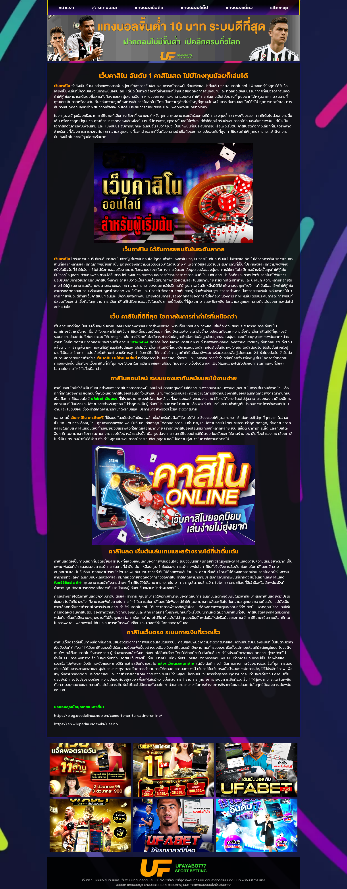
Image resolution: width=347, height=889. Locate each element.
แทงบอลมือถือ (149, 7)
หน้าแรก (66, 7)
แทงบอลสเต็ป (194, 7)
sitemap (279, 7)
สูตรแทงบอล (104, 7)
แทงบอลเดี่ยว (239, 7)
